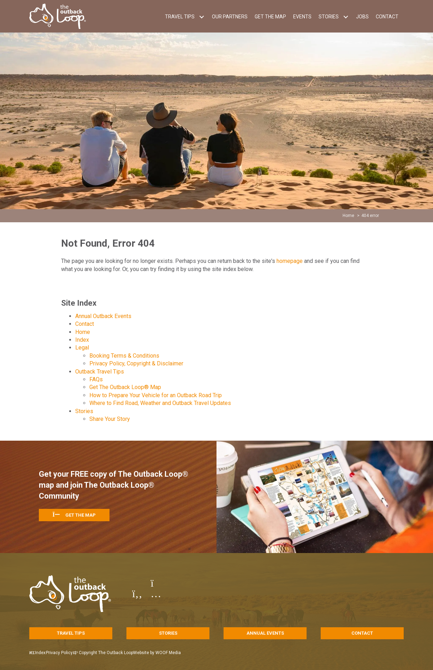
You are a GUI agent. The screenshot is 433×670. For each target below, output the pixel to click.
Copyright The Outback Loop (118, 652)
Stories (84, 411)
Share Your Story (109, 419)
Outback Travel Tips (99, 371)
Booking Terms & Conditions (124, 355)
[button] (201, 17)
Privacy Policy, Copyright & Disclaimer (136, 363)
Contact (84, 324)
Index (82, 339)
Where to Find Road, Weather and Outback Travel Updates (160, 403)
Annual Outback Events (103, 316)
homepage (290, 261)
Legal (82, 347)
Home (82, 332)
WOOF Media (188, 652)
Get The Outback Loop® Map (125, 387)
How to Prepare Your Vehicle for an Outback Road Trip (155, 395)
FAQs (96, 379)
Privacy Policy (69, 652)
